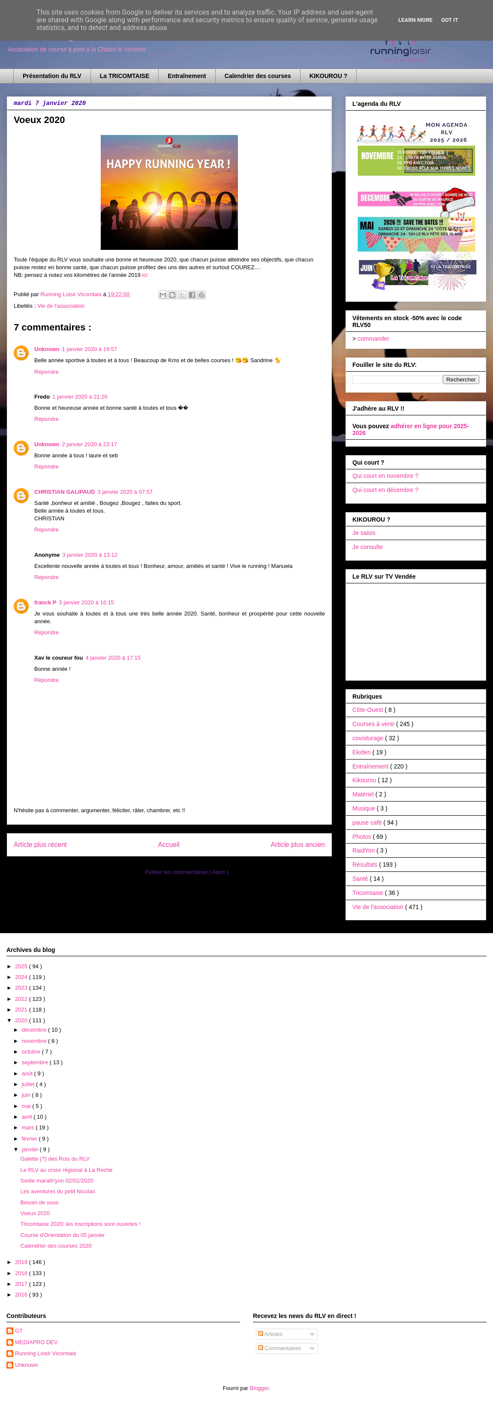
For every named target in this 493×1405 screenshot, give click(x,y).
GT (19, 1330)
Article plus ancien (298, 844)
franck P (45, 602)
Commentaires (279, 1348)
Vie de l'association (61, 306)
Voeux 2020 (35, 1213)
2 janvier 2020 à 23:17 (89, 444)
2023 (22, 988)
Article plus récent (40, 844)
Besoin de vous (39, 1202)
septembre (36, 1062)
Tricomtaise (368, 892)
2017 (22, 1284)
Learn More (415, 20)
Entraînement (187, 75)
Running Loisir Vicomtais (45, 1353)
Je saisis (364, 532)
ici (144, 275)
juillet (29, 1084)
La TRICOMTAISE (125, 75)
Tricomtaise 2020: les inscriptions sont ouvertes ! (80, 1224)
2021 (22, 1009)
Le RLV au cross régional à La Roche (66, 1170)
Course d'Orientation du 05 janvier (62, 1235)
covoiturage (368, 738)
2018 (22, 1273)
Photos (362, 836)
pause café (367, 822)
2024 (22, 977)
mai (27, 1106)
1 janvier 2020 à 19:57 (89, 349)
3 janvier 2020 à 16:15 (86, 602)
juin (27, 1095)
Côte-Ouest (368, 709)
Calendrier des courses (258, 75)
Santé (361, 878)
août (28, 1073)
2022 (22, 999)
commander (373, 338)
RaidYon (364, 850)
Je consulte (367, 546)
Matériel (364, 794)
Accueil (169, 844)
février (30, 1138)
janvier (31, 1149)
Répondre (46, 372)
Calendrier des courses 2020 (55, 1246)
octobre (32, 1051)
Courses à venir (374, 724)
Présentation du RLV (52, 75)
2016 (22, 1294)
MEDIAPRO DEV (36, 1342)
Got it (449, 20)
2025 (22, 966)
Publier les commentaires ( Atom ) (186, 872)
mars (29, 1127)
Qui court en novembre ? (385, 475)
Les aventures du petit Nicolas (57, 1191)
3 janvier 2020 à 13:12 (89, 555)
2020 (22, 1020)
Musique (364, 808)
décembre (35, 1030)
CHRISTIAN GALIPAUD (64, 492)
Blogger (259, 1388)
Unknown (47, 349)
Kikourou (365, 780)
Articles (270, 1334)
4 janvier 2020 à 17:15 (113, 657)
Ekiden (362, 752)
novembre (35, 1041)
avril (27, 1117)
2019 (22, 1262)
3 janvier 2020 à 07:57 (125, 492)
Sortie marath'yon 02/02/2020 (56, 1180)
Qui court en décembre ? (385, 489)
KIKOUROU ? (329, 75)
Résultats (365, 864)
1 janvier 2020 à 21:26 (80, 396)
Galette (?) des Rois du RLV (55, 1159)
